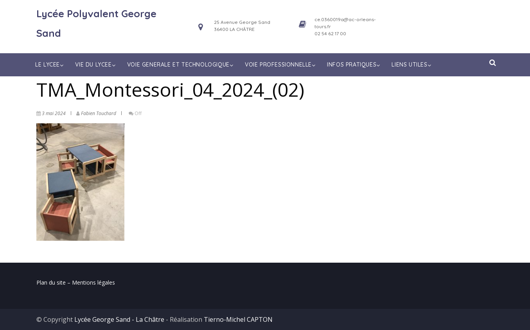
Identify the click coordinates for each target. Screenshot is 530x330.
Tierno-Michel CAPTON (238, 319)
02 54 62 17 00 (330, 33)
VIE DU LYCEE (96, 64)
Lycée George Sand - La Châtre (119, 319)
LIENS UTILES (412, 64)
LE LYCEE (50, 64)
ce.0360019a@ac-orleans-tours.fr (345, 22)
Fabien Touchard (98, 113)
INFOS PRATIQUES (354, 64)
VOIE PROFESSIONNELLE (281, 64)
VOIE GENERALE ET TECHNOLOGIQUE (181, 64)
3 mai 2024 (54, 113)
